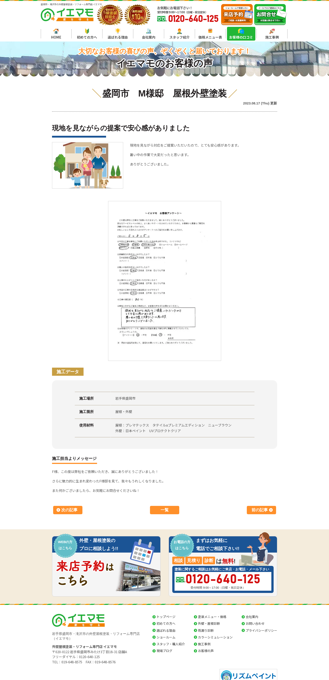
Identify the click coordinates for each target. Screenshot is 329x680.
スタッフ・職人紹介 (171, 644)
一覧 (165, 510)
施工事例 (272, 37)
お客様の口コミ (241, 37)
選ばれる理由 (118, 37)
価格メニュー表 (210, 37)
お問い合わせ (255, 623)
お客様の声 (206, 650)
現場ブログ (164, 650)
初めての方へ (87, 37)
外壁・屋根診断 (209, 623)
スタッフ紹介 (179, 37)
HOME (56, 37)
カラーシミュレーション (215, 637)
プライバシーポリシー (261, 630)
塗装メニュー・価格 (212, 616)
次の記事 (69, 510)
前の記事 (260, 510)
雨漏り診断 (206, 630)
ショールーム (166, 637)
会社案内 (148, 37)
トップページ (166, 616)
